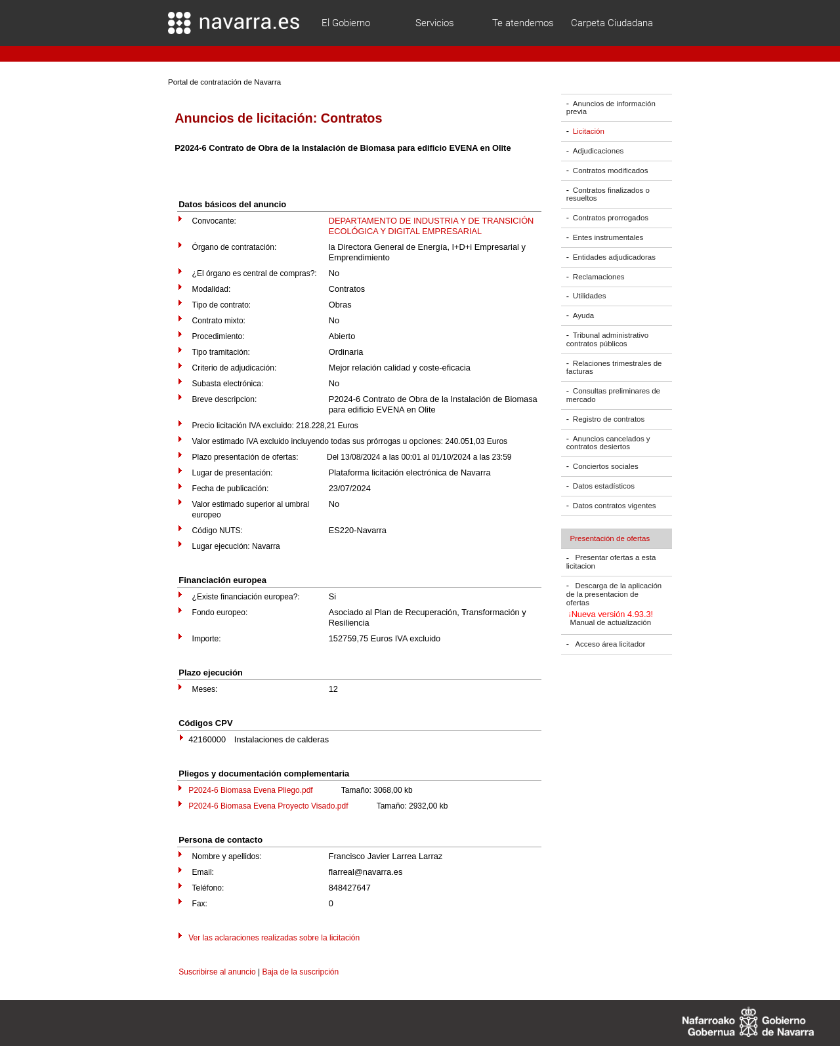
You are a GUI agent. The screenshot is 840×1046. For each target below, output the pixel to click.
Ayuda (583, 315)
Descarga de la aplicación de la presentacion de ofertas (614, 594)
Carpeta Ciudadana (612, 23)
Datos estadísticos (604, 486)
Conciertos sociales (606, 466)
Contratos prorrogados (610, 218)
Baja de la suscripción (300, 971)
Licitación (588, 131)
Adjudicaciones (598, 151)
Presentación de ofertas (610, 538)
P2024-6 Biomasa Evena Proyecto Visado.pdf (268, 806)
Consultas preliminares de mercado (613, 395)
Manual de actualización (611, 623)
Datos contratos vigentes (614, 506)
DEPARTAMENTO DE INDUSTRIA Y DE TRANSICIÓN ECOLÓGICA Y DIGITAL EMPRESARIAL (431, 226)
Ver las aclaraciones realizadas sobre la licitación (274, 937)
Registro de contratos (608, 419)
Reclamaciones (599, 277)
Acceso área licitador (610, 644)
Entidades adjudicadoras (614, 257)
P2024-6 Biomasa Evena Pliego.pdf (250, 790)
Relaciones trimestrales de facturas (614, 367)
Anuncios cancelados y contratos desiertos (608, 443)
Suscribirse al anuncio (216, 971)
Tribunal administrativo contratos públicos (607, 339)
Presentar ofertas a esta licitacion (611, 562)
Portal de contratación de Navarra (224, 82)
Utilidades (589, 296)
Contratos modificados (610, 170)
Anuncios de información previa (611, 108)
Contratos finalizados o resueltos (608, 194)
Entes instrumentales (608, 237)
